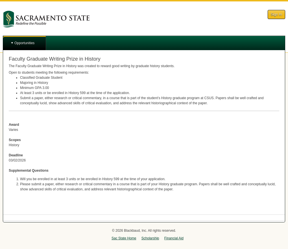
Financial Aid (174, 238)
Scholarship (150, 238)
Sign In (276, 14)
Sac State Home (124, 238)
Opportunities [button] (24, 43)
